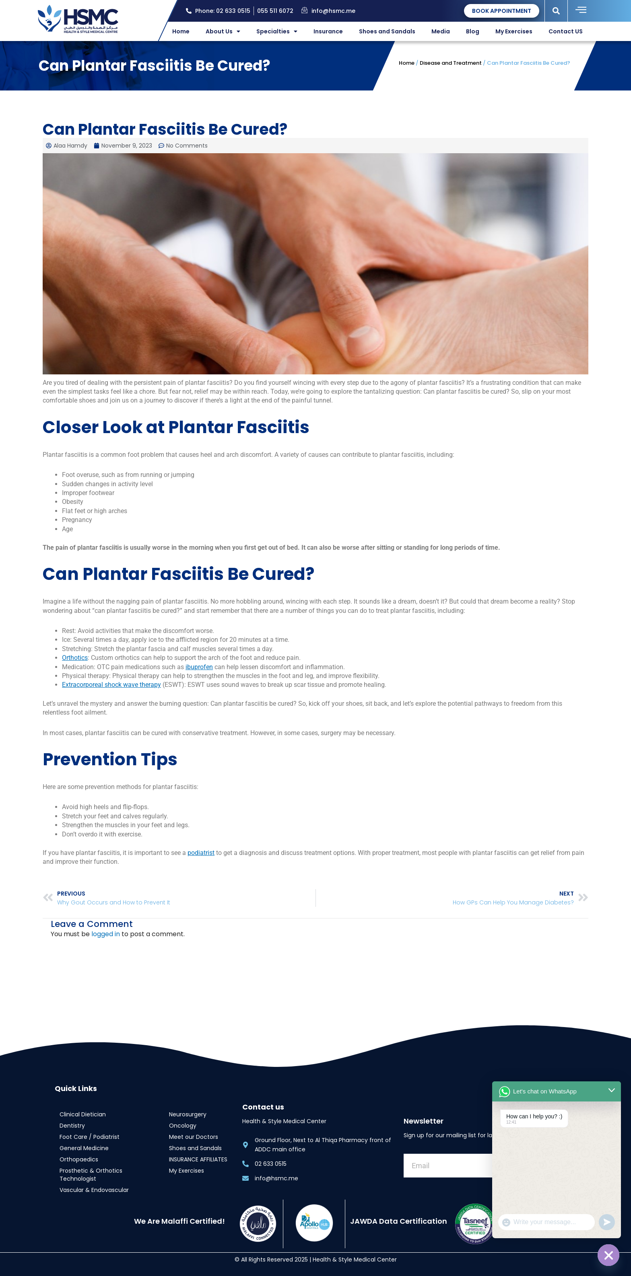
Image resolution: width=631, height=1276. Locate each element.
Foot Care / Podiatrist (90, 1137)
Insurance (328, 31)
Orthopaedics (79, 1159)
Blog (472, 31)
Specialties (276, 31)
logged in (105, 934)
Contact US (566, 31)
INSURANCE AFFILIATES (198, 1159)
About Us (223, 31)
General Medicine (84, 1148)
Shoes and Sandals (387, 31)
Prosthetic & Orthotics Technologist (91, 1175)
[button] (556, 10)
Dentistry (72, 1126)
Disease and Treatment (451, 63)
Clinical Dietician (83, 1114)
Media (440, 31)
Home (181, 31)
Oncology (182, 1126)
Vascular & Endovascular (94, 1190)
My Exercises (513, 31)
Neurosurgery (187, 1114)
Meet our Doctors (193, 1137)
